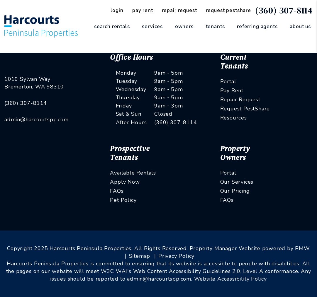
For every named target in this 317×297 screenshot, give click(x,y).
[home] (41, 26)
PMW (302, 248)
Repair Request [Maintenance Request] (179, 10)
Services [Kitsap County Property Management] (152, 26)
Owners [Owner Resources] (184, 26)
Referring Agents (257, 26)
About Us (300, 26)
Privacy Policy (176, 256)
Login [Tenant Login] (117, 10)
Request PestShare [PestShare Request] (228, 10)
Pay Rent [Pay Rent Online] (142, 10)
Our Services (237, 181)
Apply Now (125, 181)
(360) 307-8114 (284, 10)
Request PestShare (245, 108)
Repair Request (240, 99)
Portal (228, 81)
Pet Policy (123, 200)
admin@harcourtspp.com (36, 119)
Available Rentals (133, 172)
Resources (233, 117)
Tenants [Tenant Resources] (215, 26)
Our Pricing (235, 190)
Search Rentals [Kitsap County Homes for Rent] (112, 26)
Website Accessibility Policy (230, 278)
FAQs (116, 190)
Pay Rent (231, 90)
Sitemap (139, 256)
